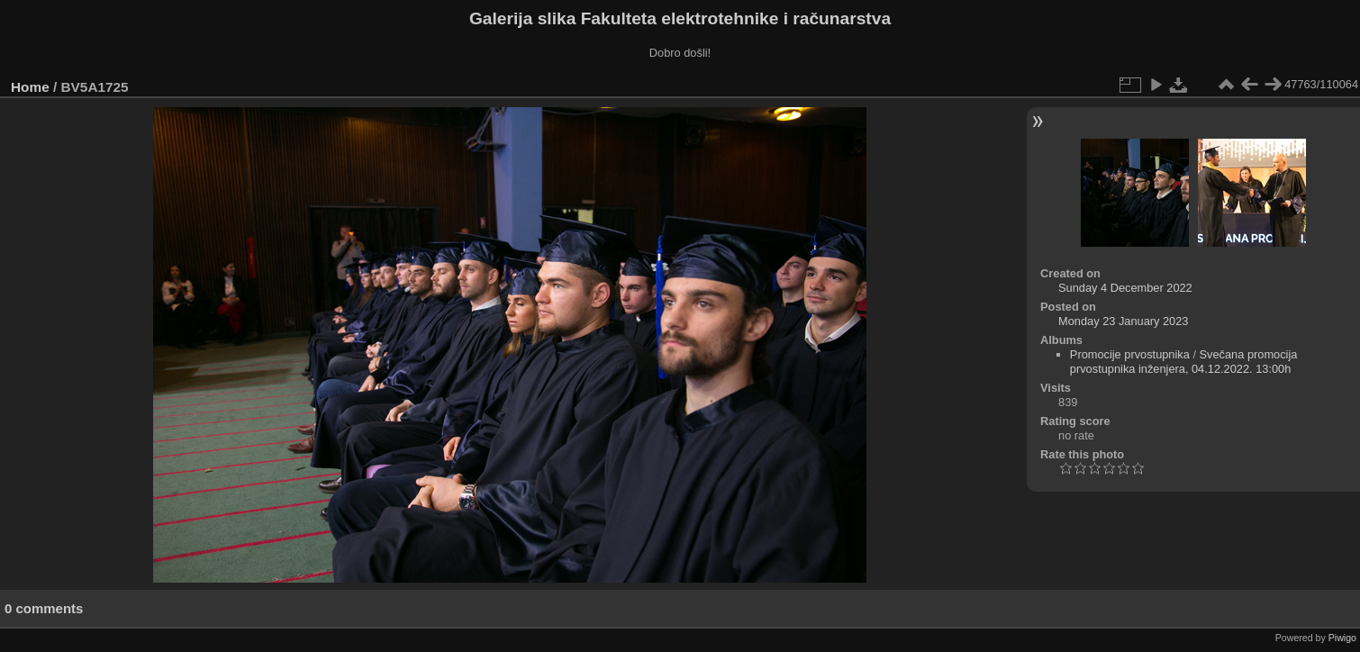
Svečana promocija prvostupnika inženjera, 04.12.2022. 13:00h (1184, 362)
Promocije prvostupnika (1130, 354)
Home (30, 87)
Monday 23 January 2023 (1123, 321)
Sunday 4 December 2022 (1125, 287)
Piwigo (1342, 637)
